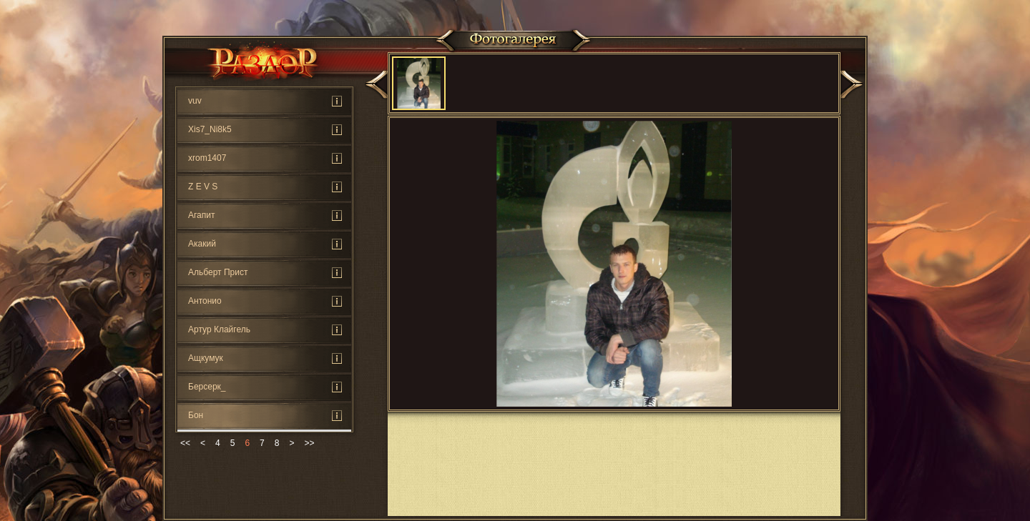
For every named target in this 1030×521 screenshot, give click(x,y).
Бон (195, 415)
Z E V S (202, 187)
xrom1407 (207, 158)
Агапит (201, 215)
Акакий (202, 244)
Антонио (205, 301)
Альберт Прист (217, 272)
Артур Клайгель (219, 329)
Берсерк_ (207, 387)
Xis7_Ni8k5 (210, 129)
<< (185, 443)
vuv (195, 101)
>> (309, 443)
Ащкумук (205, 358)
